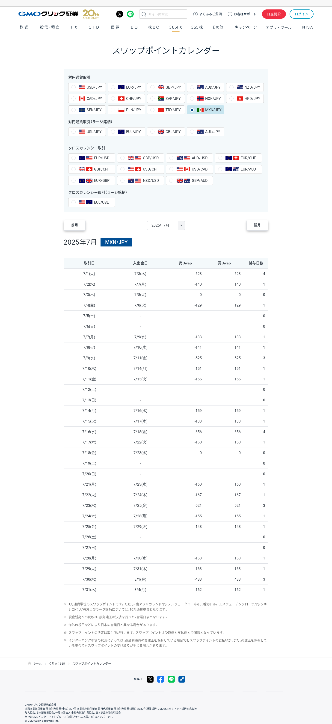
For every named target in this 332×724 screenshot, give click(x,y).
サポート (245, 14)
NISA (307, 27)
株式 (24, 27)
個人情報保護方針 (111, 690)
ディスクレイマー (201, 690)
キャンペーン (246, 27)
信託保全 (224, 690)
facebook (160, 679)
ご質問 (210, 14)
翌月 (254, 225)
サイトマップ (58, 690)
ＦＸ (74, 27)
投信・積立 (50, 27)
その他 (217, 27)
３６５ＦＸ (175, 27)
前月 (77, 225)
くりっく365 (58, 663)
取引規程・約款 (34, 690)
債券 (115, 27)
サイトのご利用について (167, 690)
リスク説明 (243, 690)
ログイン (301, 14)
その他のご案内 (83, 690)
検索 (143, 14)
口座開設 (274, 14)
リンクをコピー (181, 679)
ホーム (37, 663)
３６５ (197, 27)
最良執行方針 (137, 690)
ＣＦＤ (94, 27)
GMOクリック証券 (58, 14)
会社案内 (262, 690)
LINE (130, 14)
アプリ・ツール (279, 27)
